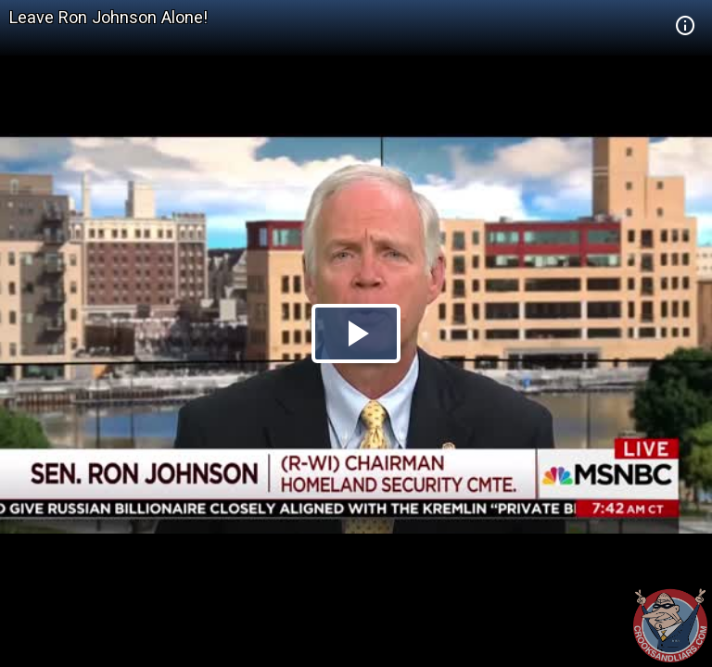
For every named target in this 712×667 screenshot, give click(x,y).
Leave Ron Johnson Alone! (108, 17)
